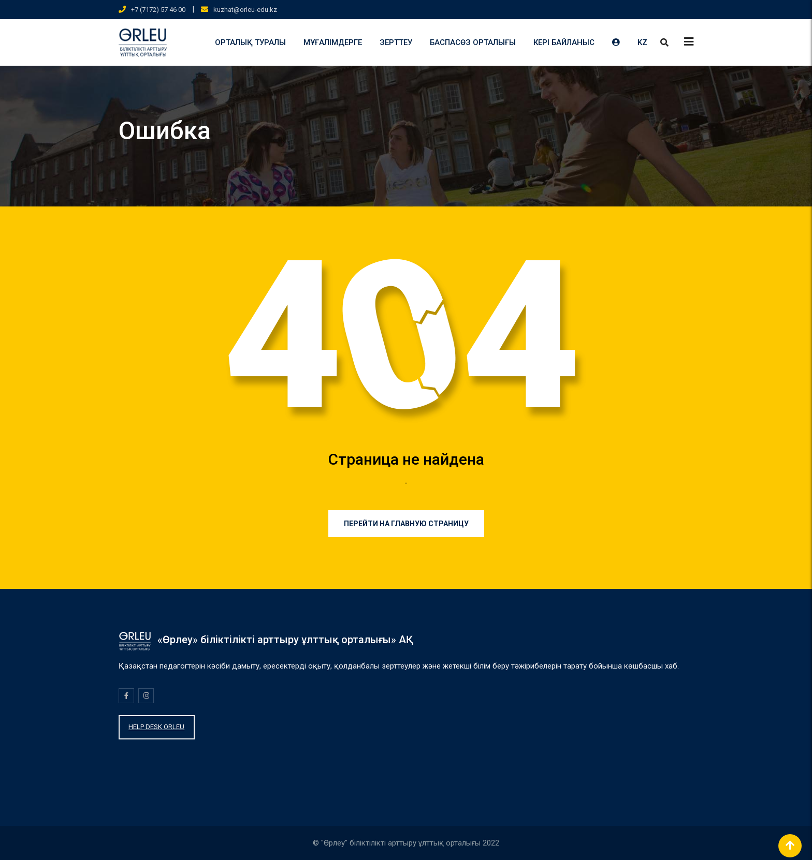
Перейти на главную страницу (406, 524)
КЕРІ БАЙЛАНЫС (563, 42)
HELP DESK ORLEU (156, 727)
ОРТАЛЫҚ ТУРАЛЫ (250, 42)
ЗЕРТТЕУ (396, 42)
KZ (642, 42)
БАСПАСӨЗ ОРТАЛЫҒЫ (473, 42)
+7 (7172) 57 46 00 (158, 9)
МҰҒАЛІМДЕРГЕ (332, 42)
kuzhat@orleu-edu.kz (245, 9)
